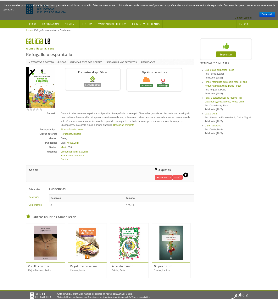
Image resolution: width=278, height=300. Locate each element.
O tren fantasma (213, 125)
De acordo (267, 14)
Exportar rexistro (42, 62)
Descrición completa (123, 125)
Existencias (34, 189)
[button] (187, 175)
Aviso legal (112, 297)
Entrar (243, 24)
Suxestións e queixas (97, 297)
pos (176, 177)
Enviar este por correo (87, 62)
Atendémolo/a (124, 297)
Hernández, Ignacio (71, 134)
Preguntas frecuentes (145, 24)
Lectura (87, 24)
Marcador (149, 62)
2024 (76, 142)
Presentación (50, 24)
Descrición (34, 197)
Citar (63, 62)
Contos (64, 159)
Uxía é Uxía (211, 113)
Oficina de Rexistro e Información (72, 297)
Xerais (70, 142)
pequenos (161, 177)
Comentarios (35, 205)
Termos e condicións (140, 297)
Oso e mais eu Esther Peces (219, 70)
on (27, 109)
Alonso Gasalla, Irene (40, 48)
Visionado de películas (112, 24)
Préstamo (70, 24)
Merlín (64, 147)
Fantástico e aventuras (72, 155)
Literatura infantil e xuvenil (74, 151)
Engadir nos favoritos (123, 62)
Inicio (32, 24)
